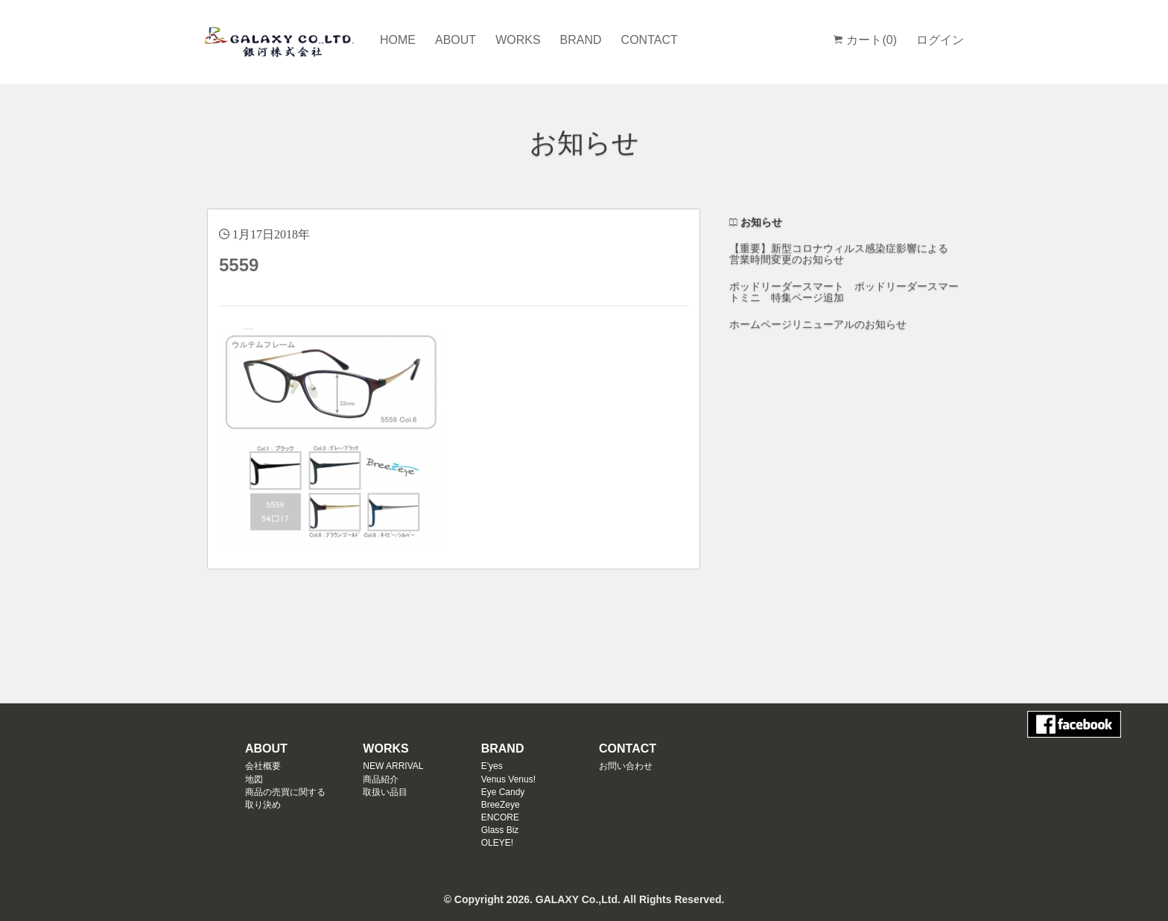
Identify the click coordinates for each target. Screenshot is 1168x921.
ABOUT (455, 40)
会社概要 (263, 766)
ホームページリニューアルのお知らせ (818, 324)
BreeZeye (500, 805)
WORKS (517, 40)
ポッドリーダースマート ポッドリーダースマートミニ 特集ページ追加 (844, 291)
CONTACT (649, 40)
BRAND (581, 40)
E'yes (492, 766)
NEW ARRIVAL (393, 766)
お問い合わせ (626, 766)
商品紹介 (381, 779)
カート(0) (865, 40)
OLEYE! (497, 843)
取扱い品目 (385, 792)
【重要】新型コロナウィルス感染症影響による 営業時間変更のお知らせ (838, 253)
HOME (398, 40)
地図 (254, 779)
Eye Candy (503, 792)
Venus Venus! (508, 779)
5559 (238, 265)
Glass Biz (500, 830)
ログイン (940, 40)
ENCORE (500, 817)
